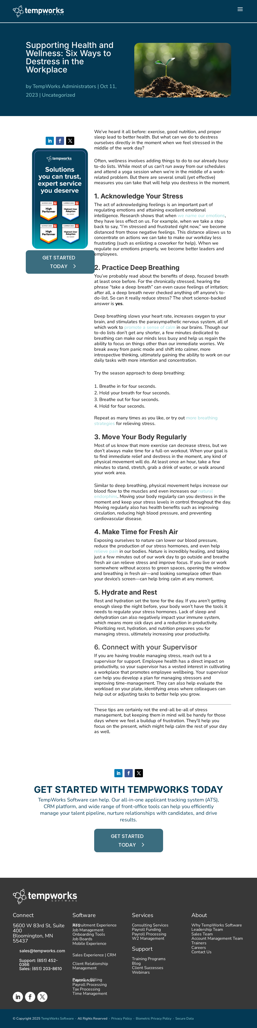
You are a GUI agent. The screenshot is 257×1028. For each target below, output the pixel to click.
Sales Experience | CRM (94, 955)
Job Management (88, 931)
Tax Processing (86, 990)
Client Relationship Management (90, 966)
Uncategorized (58, 95)
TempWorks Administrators (64, 86)
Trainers (198, 944)
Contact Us (201, 953)
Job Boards (82, 940)
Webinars (141, 973)
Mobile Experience (89, 945)
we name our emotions (201, 215)
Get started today (58, 262)
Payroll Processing (89, 986)
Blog (136, 964)
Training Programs (149, 960)
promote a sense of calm (149, 327)
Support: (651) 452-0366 (38, 962)
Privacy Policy (121, 1018)
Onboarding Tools (88, 935)
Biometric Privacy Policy (154, 1018)
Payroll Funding (146, 931)
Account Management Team (217, 939)
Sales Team (202, 935)
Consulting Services (150, 926)
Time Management (89, 995)
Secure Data (184, 1018)
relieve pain (106, 551)
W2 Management (148, 939)
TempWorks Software (57, 1018)
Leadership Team (207, 931)
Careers (198, 949)
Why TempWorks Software (216, 926)
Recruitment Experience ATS (94, 926)
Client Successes (147, 969)
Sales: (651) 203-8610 (40, 968)
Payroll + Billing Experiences (87, 981)
